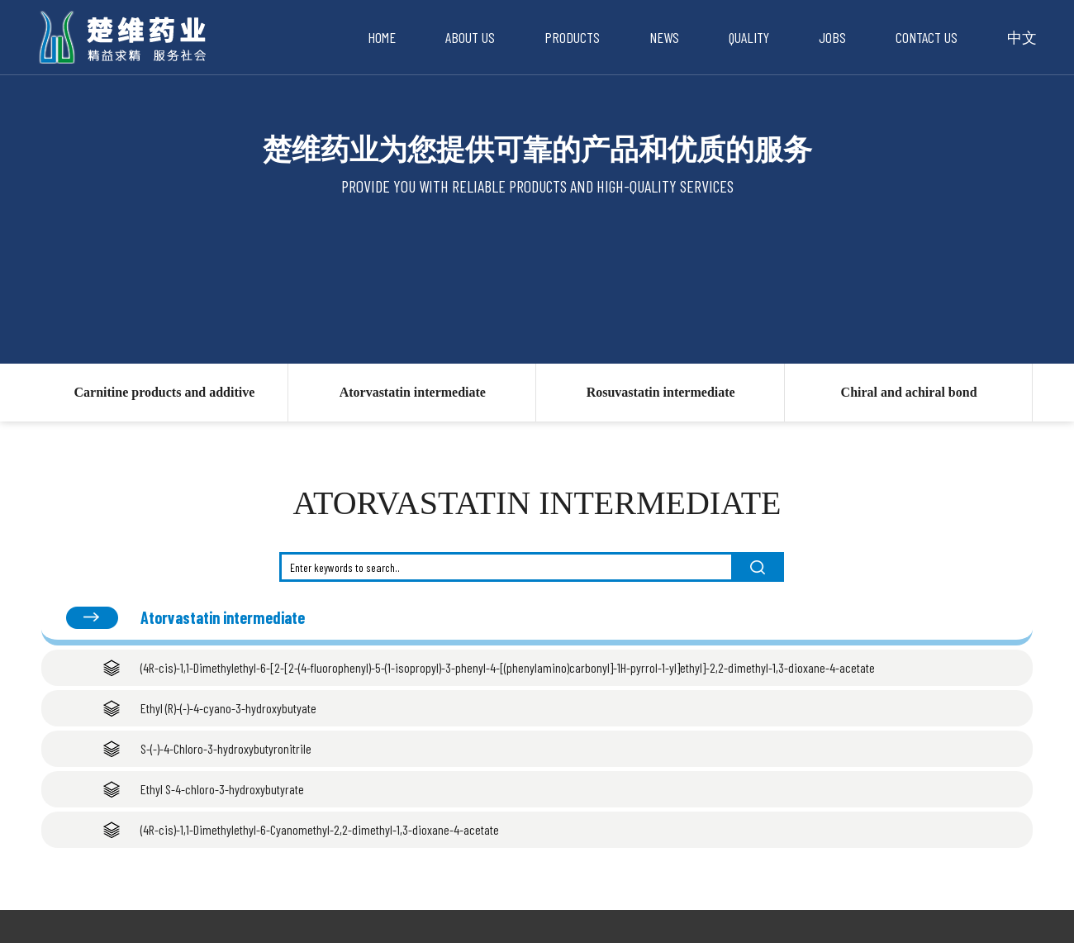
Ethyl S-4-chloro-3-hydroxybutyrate (222, 789)
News (664, 37)
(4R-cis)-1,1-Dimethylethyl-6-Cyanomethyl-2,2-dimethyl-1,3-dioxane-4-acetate (319, 829)
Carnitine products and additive (164, 392)
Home (382, 37)
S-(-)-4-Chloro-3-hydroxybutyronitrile (225, 748)
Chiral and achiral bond (909, 392)
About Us (470, 37)
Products (572, 37)
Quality (749, 37)
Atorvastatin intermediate (413, 392)
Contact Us (927, 37)
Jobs (832, 37)
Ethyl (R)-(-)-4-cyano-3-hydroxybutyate (228, 708)
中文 (1022, 37)
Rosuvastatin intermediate (661, 392)
